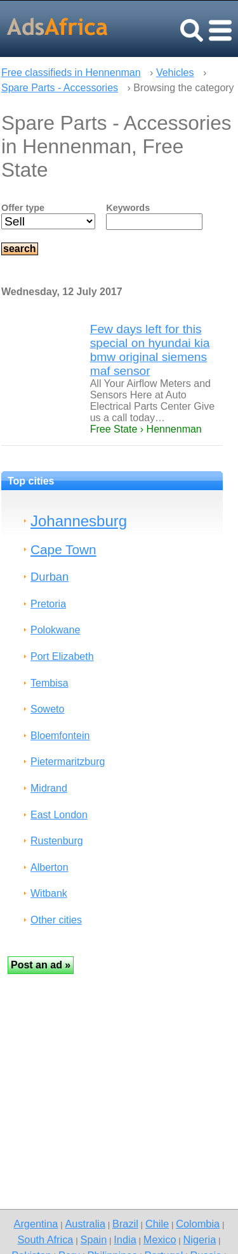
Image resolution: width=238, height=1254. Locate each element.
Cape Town (63, 549)
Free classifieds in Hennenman (71, 72)
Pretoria (48, 603)
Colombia (198, 1223)
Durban (49, 576)
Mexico (159, 1239)
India (125, 1239)
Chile (157, 1223)
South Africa (45, 1239)
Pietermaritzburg (67, 761)
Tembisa (49, 683)
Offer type (22, 208)
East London (59, 814)
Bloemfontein (59, 735)
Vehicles (175, 72)
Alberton (49, 867)
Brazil (125, 1223)
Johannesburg (78, 520)
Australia (85, 1223)
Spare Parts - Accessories (59, 87)
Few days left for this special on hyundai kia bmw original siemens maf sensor (150, 349)
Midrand (48, 788)
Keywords (128, 208)
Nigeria (199, 1239)
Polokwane (55, 629)
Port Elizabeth (62, 656)
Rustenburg (56, 840)
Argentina (36, 1223)
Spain (94, 1239)
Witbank (48, 893)
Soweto (47, 709)
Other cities (56, 920)
